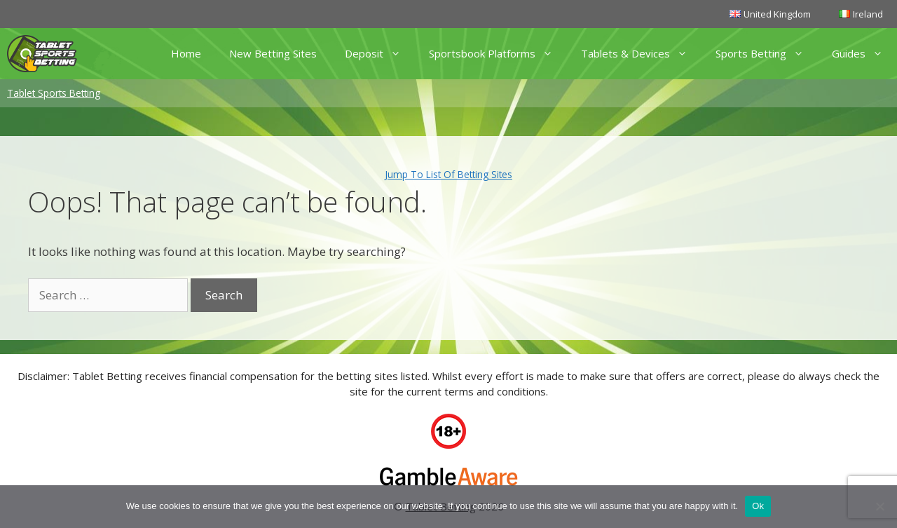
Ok (758, 506)
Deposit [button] (380, 53)
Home (186, 53)
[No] (879, 506)
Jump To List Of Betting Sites (448, 174)
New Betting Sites (273, 53)
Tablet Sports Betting (53, 93)
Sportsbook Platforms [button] (498, 53)
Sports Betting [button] (766, 53)
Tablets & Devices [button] (641, 53)
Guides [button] (864, 53)
